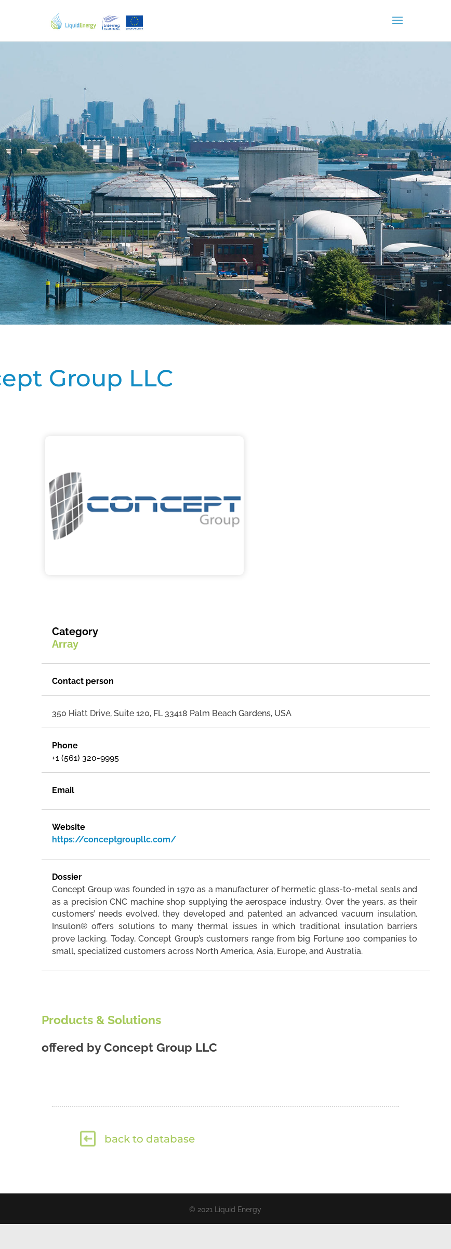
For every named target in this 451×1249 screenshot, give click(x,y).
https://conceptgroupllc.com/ (114, 839)
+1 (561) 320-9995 (85, 758)
